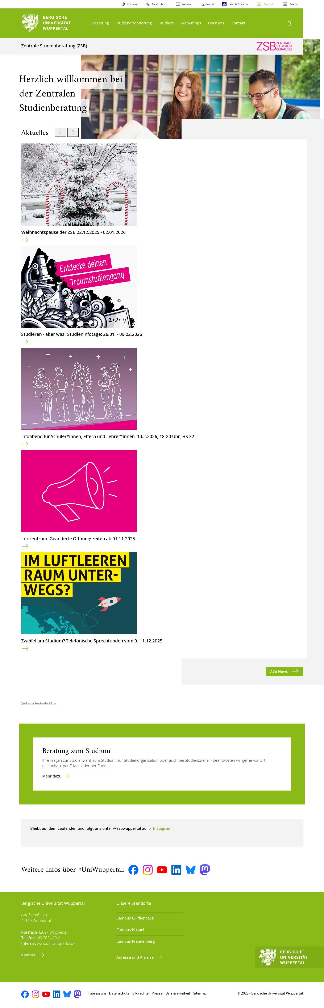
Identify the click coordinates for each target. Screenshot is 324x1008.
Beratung (100, 22)
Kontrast (132, 4)
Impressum (97, 993)
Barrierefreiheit (178, 993)
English (294, 4)
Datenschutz (119, 993)
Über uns (216, 22)
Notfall (210, 4)
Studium (166, 22)
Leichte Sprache (238, 4)
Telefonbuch (159, 4)
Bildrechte (140, 993)
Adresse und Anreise (135, 957)
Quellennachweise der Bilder (38, 703)
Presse (157, 993)
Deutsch (269, 4)
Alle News (279, 671)
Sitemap (199, 993)
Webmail (187, 4)
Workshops (191, 22)
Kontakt (238, 22)
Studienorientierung (134, 22)
